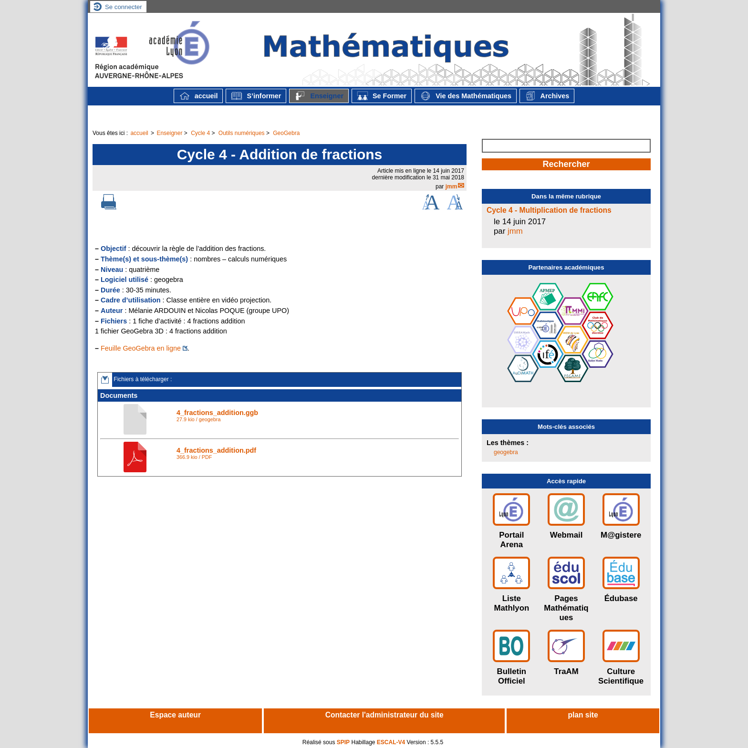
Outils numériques (241, 133)
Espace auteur (175, 715)
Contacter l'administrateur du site (384, 715)
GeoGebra (286, 133)
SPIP (343, 742)
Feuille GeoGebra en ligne (141, 348)
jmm (451, 186)
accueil (198, 96)
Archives (547, 96)
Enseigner (318, 96)
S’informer (256, 96)
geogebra (506, 452)
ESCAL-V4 (391, 742)
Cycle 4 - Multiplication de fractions (549, 210)
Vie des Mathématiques (465, 96)
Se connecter (123, 6)
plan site (583, 715)
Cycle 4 (200, 133)
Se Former (381, 96)
